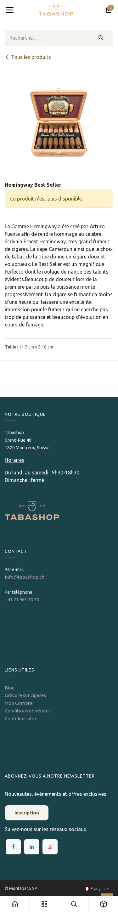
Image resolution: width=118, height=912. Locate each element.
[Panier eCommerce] (108, 10)
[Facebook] (13, 846)
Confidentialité (21, 718)
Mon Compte (19, 703)
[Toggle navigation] (9, 10)
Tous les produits (28, 57)
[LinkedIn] (31, 846)
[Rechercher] (101, 38)
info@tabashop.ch (25, 577)
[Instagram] (50, 846)
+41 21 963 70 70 (22, 599)
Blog (9, 687)
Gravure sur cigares (25, 695)
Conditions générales (28, 710)
